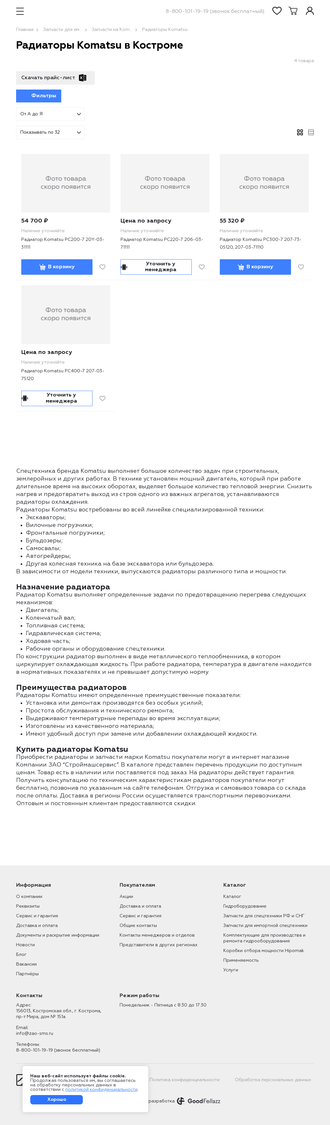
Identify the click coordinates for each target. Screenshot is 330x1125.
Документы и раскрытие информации (57, 935)
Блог (21, 954)
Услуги (230, 970)
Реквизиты (28, 906)
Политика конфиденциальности (184, 1080)
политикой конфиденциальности (101, 1089)
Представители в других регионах (159, 945)
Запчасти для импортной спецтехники (265, 925)
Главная (25, 29)
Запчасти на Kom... (112, 29)
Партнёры (27, 974)
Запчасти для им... (62, 29)
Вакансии (26, 964)
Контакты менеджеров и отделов (157, 935)
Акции (126, 896)
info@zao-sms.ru (34, 1033)
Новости (25, 945)
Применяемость (241, 960)
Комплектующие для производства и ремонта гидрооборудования (264, 938)
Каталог (232, 896)
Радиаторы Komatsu (165, 29)
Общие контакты (138, 925)
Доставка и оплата (37, 925)
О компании (29, 896)
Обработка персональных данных (273, 1080)
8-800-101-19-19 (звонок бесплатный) (215, 11)
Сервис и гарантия (37, 916)
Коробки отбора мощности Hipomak (263, 951)
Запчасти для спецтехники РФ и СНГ (264, 916)
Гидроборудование (245, 906)
